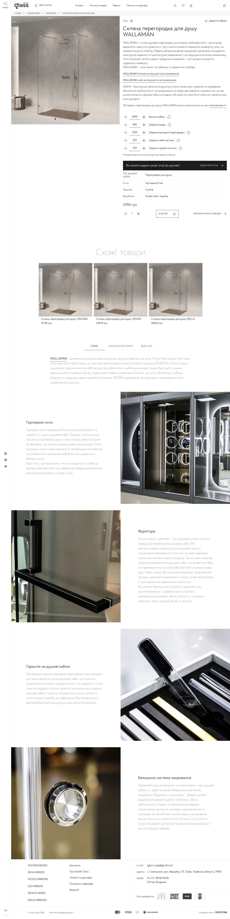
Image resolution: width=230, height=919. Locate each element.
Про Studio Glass (79, 871)
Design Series (37, 893)
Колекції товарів (98, 5)
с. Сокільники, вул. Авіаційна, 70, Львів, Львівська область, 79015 (184, 871)
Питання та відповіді (137, 5)
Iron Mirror (36, 872)
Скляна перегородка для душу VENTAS (118, 319)
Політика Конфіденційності (61, 913)
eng (5, 915)
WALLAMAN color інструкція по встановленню (149, 80)
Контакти (75, 865)
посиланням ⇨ (217, 105)
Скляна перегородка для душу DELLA (173, 319)
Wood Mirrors (38, 879)
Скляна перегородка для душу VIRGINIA (64, 319)
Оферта (116, 5)
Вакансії (74, 890)
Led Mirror (35, 886)
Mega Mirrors (37, 900)
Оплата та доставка (81, 877)
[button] (55, 119)
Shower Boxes (37, 865)
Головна (79, 5)
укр (5, 910)
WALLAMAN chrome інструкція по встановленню (151, 73)
